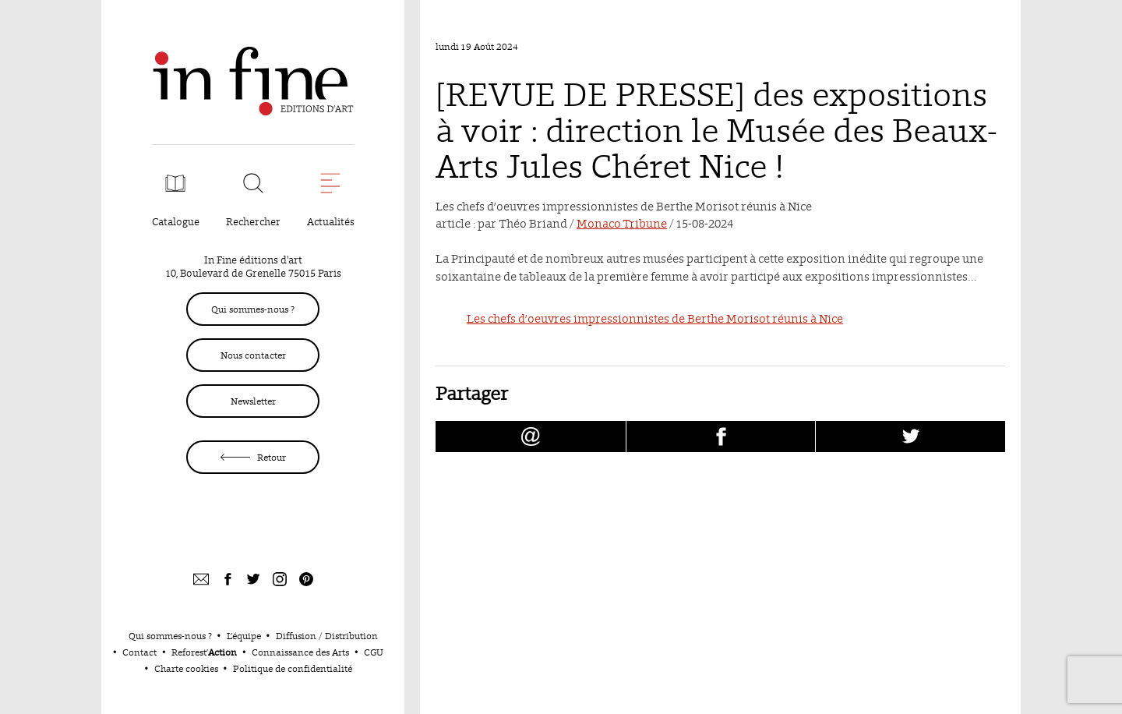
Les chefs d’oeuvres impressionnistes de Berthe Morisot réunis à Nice (655, 318)
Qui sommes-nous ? (253, 309)
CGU (373, 652)
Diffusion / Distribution (327, 636)
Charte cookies (186, 668)
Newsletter (253, 401)
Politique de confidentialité (292, 668)
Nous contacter (253, 355)
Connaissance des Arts (300, 652)
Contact (139, 652)
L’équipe (244, 636)
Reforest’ (204, 652)
